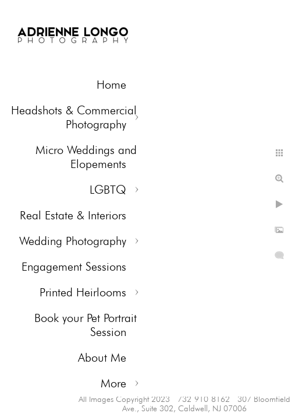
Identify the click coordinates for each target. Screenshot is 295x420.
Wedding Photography (72, 241)
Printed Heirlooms (83, 292)
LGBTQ (108, 190)
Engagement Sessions (74, 267)
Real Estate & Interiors (73, 215)
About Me (102, 358)
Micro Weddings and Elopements (86, 157)
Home (111, 85)
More (113, 383)
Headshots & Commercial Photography (74, 117)
